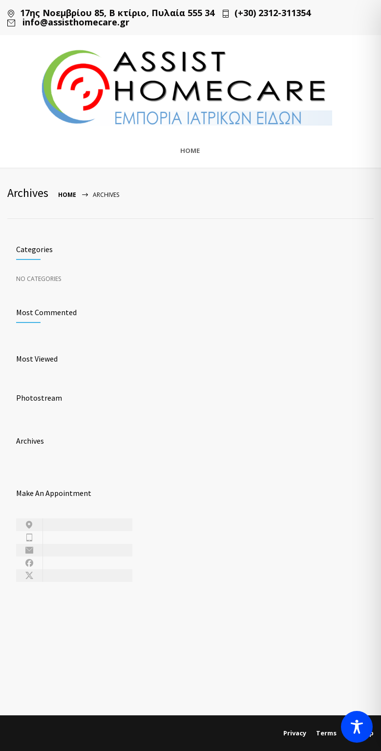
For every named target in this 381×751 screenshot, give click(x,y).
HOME (190, 150)
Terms (326, 733)
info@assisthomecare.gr (74, 22)
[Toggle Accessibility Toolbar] (357, 727)
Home (67, 195)
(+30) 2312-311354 (272, 13)
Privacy (294, 733)
